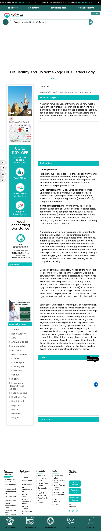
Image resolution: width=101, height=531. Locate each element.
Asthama (15, 350)
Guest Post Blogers (74, 498)
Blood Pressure (18, 354)
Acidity (24, 494)
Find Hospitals (58, 7)
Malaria (14, 409)
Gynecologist (10, 515)
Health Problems (85, 7)
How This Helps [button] (48, 97)
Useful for (44, 86)
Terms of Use (26, 141)
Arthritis (25, 506)
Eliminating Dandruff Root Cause (16, 386)
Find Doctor (34, 7)
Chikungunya (17, 366)
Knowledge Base (20, 324)
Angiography (17, 346)
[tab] (68, 97)
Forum (40, 485)
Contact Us (42, 478)
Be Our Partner (75, 483)
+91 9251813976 (24, 2)
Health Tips (42, 495)
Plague (14, 417)
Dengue (14, 374)
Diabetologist (10, 489)
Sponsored (20, 264)
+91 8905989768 (20, 246)
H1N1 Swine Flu (17, 397)
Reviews (57, 490)
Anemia (14, 329)
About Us (41, 476)
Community (42, 488)
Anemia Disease (18, 341)
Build (56, 504)
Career (40, 502)
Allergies (25, 499)
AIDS (12, 337)
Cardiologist (10, 479)
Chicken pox (16, 362)
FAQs (40, 481)
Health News (43, 493)
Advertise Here (75, 491)
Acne (24, 497)
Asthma (25, 478)
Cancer (14, 358)
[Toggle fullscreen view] (27, 128)
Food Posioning (18, 392)
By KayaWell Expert (19, 122)
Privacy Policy (43, 483)
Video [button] (43, 357)
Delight (57, 499)
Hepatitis (15, 405)
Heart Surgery (17, 333)
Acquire (57, 502)
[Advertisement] (50, 48)
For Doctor (12, 7)
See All (8, 474)
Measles (14, 413)
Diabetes (15, 378)
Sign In (95, 13)
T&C (39, 490)
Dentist (8, 482)
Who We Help (59, 492)
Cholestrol (15, 370)
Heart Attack (16, 401)
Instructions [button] (46, 163)
